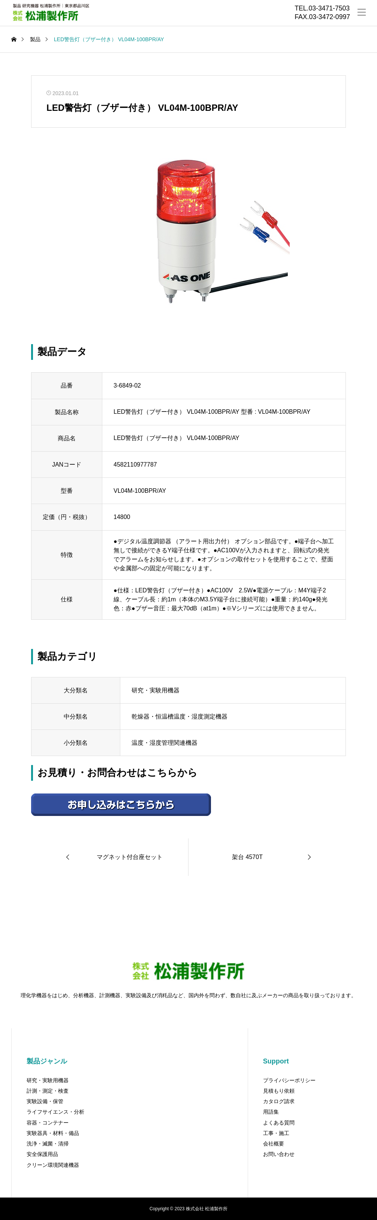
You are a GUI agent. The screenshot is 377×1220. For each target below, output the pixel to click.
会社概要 (273, 1144)
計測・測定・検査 (48, 1091)
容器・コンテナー (48, 1123)
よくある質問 (279, 1123)
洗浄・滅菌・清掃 (48, 1144)
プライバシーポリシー (289, 1080)
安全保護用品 (42, 1154)
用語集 (271, 1112)
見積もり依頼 (279, 1091)
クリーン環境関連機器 (53, 1165)
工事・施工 (276, 1133)
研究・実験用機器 (48, 1080)
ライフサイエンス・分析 (55, 1112)
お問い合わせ (279, 1154)
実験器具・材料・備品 (53, 1133)
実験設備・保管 (45, 1101)
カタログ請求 (279, 1101)
